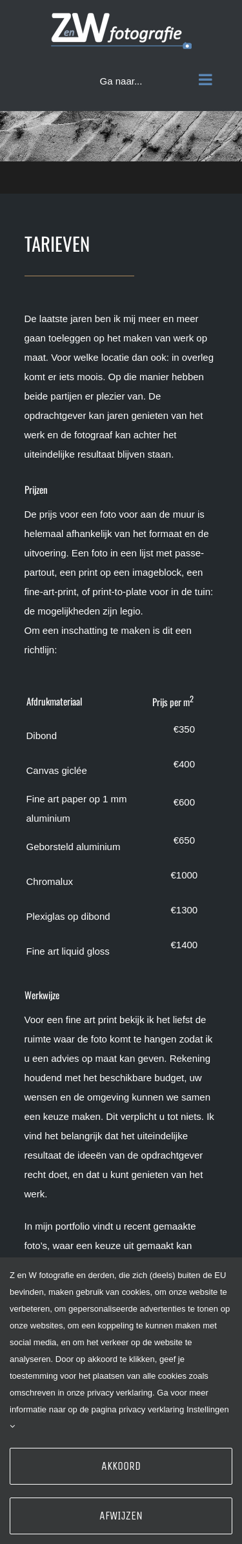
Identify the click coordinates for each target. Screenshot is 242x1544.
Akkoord (121, 1466)
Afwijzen (121, 1515)
